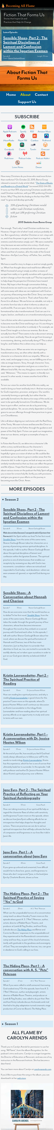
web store (21, 1078)
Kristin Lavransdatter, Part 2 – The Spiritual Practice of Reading (25, 679)
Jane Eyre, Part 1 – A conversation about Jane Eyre (25, 854)
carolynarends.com (42, 1069)
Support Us (27, 102)
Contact (41, 94)
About (25, 94)
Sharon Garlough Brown (16, 58)
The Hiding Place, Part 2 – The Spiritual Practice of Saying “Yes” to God (26, 898)
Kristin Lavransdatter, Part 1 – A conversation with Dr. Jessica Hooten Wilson (26, 738)
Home (11, 94)
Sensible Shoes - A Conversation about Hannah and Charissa (25, 597)
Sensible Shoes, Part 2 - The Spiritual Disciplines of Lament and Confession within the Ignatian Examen (25, 44)
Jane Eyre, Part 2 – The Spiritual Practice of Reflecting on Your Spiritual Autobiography (27, 794)
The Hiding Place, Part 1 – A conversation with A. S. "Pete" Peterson (25, 970)
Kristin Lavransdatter (32, 760)
